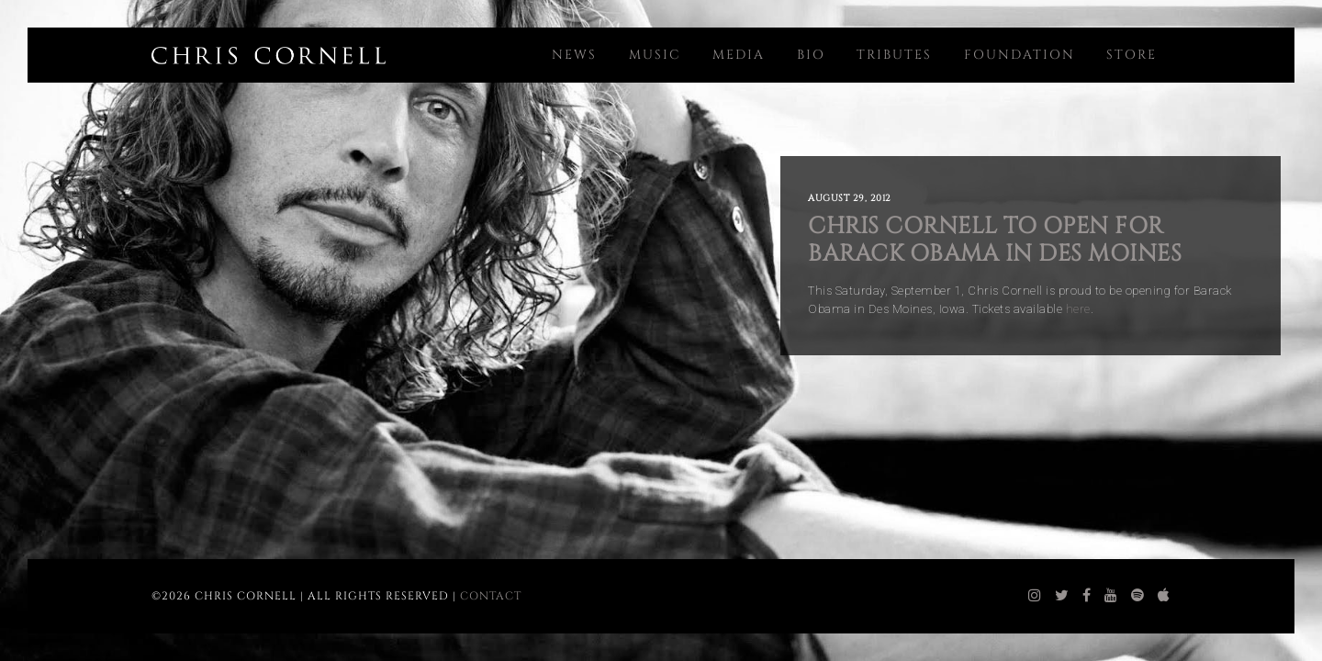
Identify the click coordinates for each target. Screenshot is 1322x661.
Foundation (1019, 54)
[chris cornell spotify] (1138, 596)
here (1078, 309)
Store (1131, 54)
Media (738, 54)
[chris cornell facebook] (1087, 596)
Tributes (894, 54)
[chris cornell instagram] (1035, 596)
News (574, 54)
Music (655, 54)
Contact (490, 595)
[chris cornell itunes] (1164, 596)
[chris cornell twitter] (1062, 596)
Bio (811, 54)
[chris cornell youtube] (1111, 596)
